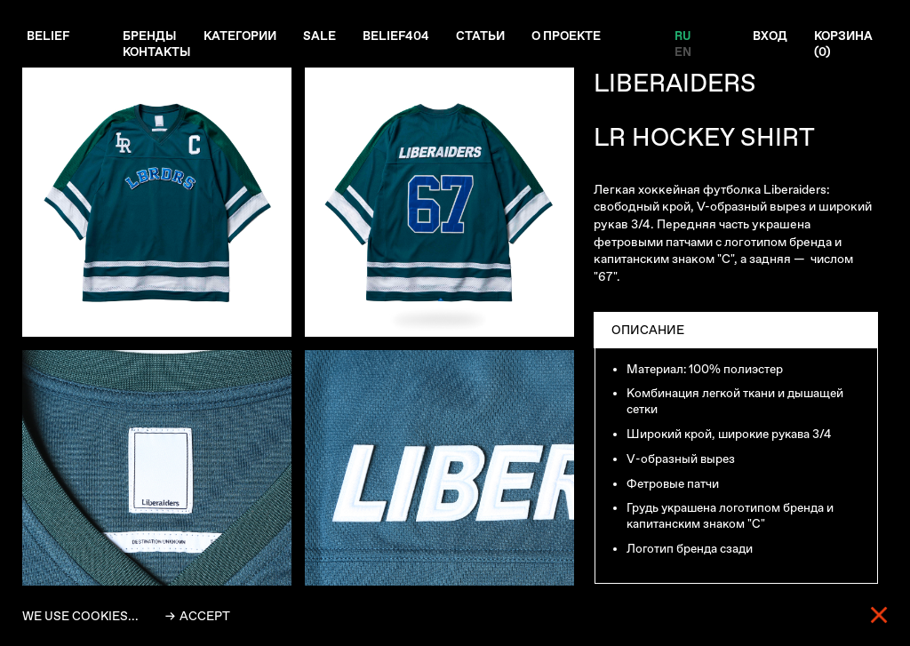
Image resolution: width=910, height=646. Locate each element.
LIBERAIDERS (675, 83)
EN (683, 52)
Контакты (159, 52)
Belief (48, 36)
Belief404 (401, 36)
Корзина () (844, 44)
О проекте (574, 36)
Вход (769, 36)
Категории (242, 36)
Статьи (486, 36)
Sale (323, 36)
